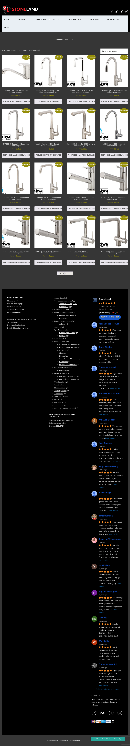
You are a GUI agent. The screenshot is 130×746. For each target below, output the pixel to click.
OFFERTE (56, 19)
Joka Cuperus (105, 443)
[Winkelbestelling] (114, 51)
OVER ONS (21, 19)
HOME (6, 19)
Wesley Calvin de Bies (109, 393)
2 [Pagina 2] (60, 273)
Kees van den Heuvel (109, 324)
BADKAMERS (94, 19)
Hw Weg (103, 618)
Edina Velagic (105, 492)
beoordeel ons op (110, 317)
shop (6, 27)
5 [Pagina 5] (68, 273)
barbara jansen (106, 516)
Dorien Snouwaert (107, 367)
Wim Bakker (104, 641)
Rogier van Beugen (108, 591)
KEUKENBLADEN (113, 19)
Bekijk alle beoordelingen (107, 689)
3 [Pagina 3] (63, 273)
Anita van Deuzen (107, 420)
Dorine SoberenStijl (108, 664)
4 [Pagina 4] (65, 273)
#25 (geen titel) (39, 19)
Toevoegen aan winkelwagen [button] (16, 101)
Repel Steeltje (105, 347)
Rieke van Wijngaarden (110, 539)
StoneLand (105, 299)
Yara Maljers (104, 565)
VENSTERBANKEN (75, 19)
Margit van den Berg (108, 466)
